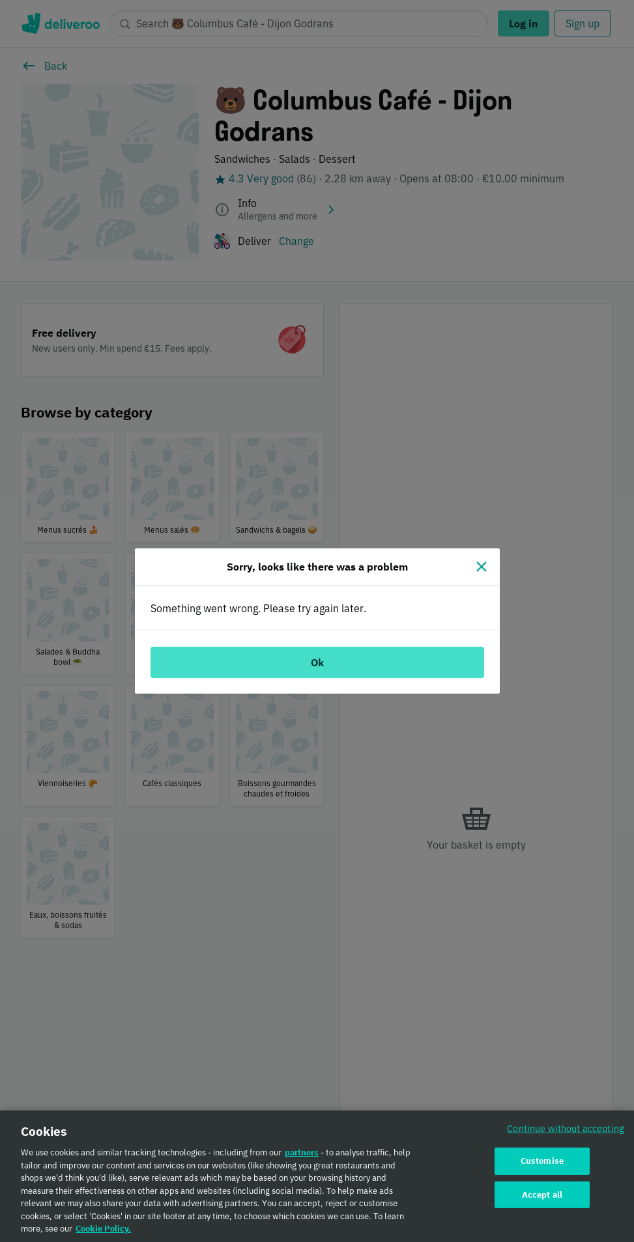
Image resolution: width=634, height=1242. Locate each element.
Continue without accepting (565, 1128)
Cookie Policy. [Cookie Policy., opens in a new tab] (103, 1228)
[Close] (481, 566)
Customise (542, 1160)
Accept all (542, 1194)
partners (302, 1152)
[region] (317, 1176)
